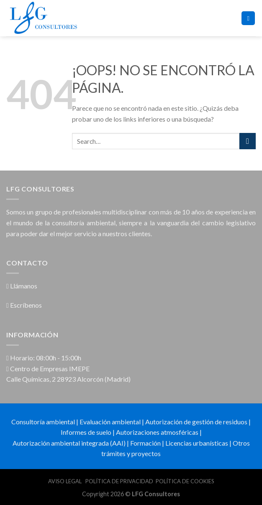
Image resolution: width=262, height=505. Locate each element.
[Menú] (248, 18)
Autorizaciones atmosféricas (157, 432)
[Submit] (247, 141)
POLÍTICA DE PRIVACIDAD (119, 481)
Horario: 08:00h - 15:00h (43, 358)
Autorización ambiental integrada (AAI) (69, 443)
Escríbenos (24, 305)
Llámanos (21, 286)
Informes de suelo (86, 432)
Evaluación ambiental (110, 422)
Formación (145, 443)
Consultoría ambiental (43, 422)
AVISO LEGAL (65, 481)
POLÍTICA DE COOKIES (185, 481)
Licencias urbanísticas (196, 443)
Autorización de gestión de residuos (196, 422)
